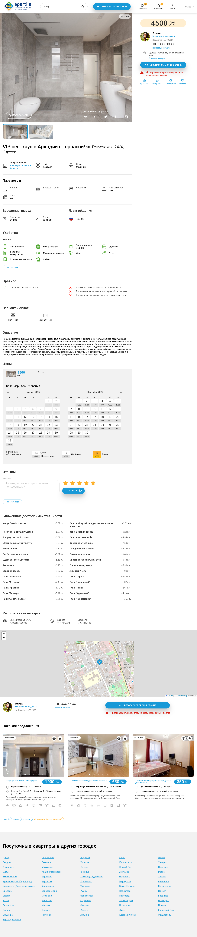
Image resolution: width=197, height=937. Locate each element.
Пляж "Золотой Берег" (14, 599)
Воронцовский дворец (81, 532)
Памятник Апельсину (80, 554)
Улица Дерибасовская (14, 523)
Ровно (161, 872)
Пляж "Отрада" (77, 576)
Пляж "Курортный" (79, 593)
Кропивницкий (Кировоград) (17, 881)
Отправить (73, 490)
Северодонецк (49, 891)
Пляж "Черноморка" (80, 599)
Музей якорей (10, 548)
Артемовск (163, 881)
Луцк (122, 910)
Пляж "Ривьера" (11, 593)
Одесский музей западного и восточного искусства (91, 525)
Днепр (6, 857)
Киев (122, 857)
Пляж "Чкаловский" (79, 582)
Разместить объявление (114, 6)
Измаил (162, 891)
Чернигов (47, 876)
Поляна (162, 905)
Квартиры (27, 819)
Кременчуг (86, 881)
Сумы (6, 872)
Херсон (162, 876)
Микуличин (47, 867)
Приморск (163, 900)
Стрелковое (48, 857)
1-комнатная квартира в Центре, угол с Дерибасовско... (152, 782)
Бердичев (163, 895)
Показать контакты (161, 48)
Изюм (6, 900)
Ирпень (84, 910)
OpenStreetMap (181, 696)
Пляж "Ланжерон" (12, 576)
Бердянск (85, 857)
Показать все (12, 267)
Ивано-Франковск (51, 872)
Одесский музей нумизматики (85, 559)
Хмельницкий (10, 876)
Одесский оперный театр (16, 559)
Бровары (7, 891)
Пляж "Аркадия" (11, 587)
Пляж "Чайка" (76, 587)
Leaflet (169, 696)
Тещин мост (9, 565)
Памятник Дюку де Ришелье (18, 532)
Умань (83, 891)
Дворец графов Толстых (16, 537)
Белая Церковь (127, 886)
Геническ (46, 862)
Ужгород (162, 862)
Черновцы (124, 876)
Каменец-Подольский (91, 876)
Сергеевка (85, 900)
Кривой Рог (125, 867)
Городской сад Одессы (82, 548)
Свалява (84, 905)
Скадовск (8, 862)
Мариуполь (125, 881)
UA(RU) (188, 7)
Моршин (46, 905)
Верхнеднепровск (12, 919)
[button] (99, 662)
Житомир (124, 872)
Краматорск (48, 886)
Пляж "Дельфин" (11, 582)
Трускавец (85, 886)
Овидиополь (164, 915)
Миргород (124, 895)
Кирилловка (125, 862)
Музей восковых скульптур (17, 543)
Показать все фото (18, 115)
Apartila (7, 819)
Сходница (8, 915)
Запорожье (8, 867)
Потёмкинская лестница (15, 554)
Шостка (6, 895)
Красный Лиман (127, 915)
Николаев (163, 867)
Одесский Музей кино (81, 543)
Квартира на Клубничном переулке (21, 781)
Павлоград (125, 891)
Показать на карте (157, 58)
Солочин (46, 910)
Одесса (16, 819)
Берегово (47, 900)
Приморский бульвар (80, 565)
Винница (84, 872)
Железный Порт (166, 910)
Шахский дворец (11, 571)
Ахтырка (84, 915)
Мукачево (47, 895)
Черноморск (86, 895)
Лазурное (46, 915)
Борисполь (125, 905)
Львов (161, 857)
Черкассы (47, 881)
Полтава (84, 867)
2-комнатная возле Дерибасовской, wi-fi (88, 781)
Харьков (84, 862)
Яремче (7, 910)
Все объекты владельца (164, 36)
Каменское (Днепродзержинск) (19, 886)
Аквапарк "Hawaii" (78, 571)
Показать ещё (12, 502)
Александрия (126, 900)
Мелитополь (164, 886)
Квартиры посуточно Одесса (21, 167)
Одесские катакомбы (80, 537)
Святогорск (9, 905)
